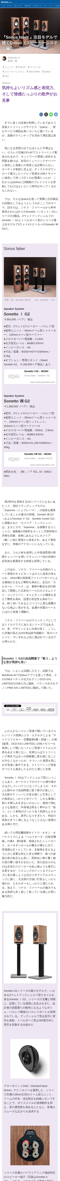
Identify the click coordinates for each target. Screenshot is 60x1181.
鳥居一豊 (12, 61)
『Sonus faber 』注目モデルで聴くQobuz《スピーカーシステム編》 (30, 43)
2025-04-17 (14, 57)
